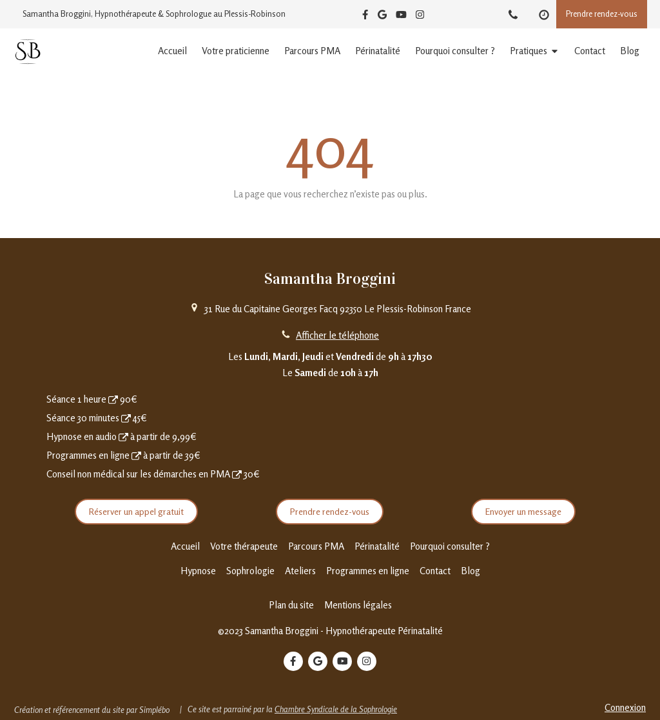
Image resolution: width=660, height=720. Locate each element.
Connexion (625, 707)
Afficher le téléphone (337, 335)
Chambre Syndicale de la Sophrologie (336, 709)
